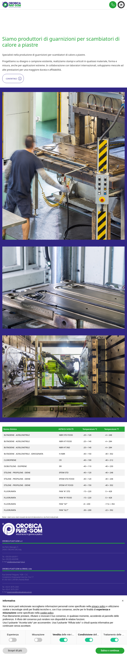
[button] (122, 600)
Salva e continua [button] (110, 650)
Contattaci (11, 78)
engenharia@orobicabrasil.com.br (19, 592)
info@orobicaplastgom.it (16, 561)
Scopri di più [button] (15, 650)
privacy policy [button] (99, 606)
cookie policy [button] (46, 612)
